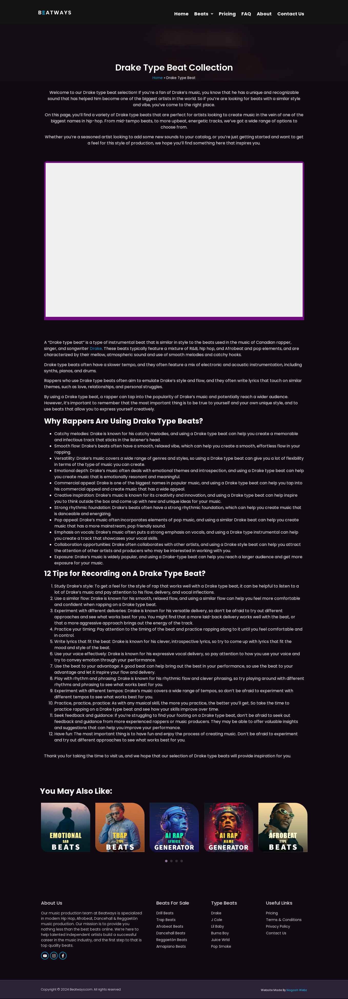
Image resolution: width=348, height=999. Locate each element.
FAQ (246, 14)
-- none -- (174, 240)
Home (181, 14)
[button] (203, 14)
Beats (203, 14)
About (264, 14)
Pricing (227, 14)
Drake (96, 349)
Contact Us (290, 14)
